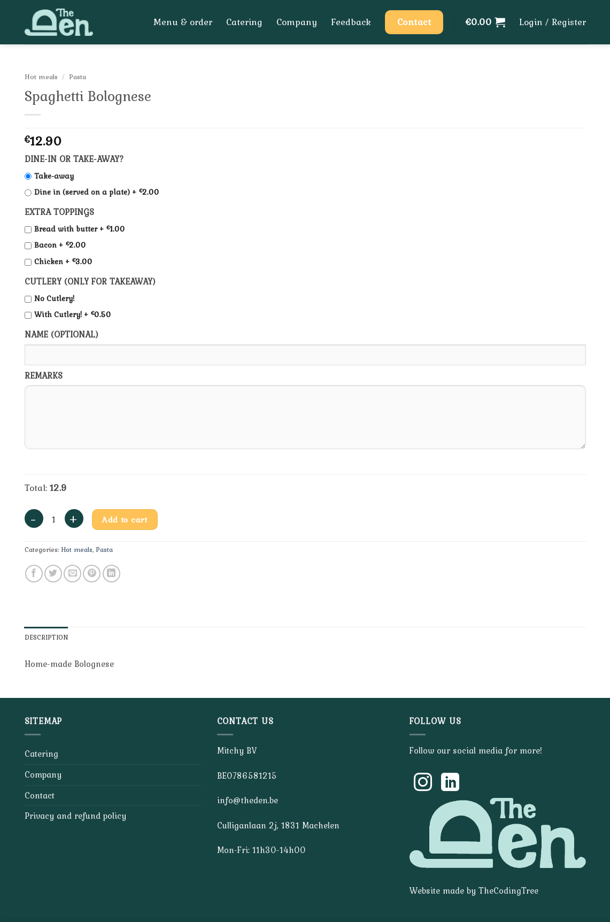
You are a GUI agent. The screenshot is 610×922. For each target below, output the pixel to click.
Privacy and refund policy (75, 815)
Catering (244, 22)
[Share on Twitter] (53, 573)
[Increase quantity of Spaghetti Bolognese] (74, 518)
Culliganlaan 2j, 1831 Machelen (278, 825)
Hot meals (41, 76)
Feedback (351, 22)
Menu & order (182, 22)
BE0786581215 (247, 775)
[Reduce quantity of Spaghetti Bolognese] (34, 518)
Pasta (77, 76)
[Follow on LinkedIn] (450, 783)
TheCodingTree (508, 890)
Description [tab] (46, 637)
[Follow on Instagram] (423, 783)
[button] (485, 22)
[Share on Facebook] (34, 573)
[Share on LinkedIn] (111, 573)
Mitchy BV (237, 750)
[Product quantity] (54, 520)
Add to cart (124, 519)
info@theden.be (247, 800)
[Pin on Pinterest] (92, 573)
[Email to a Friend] (72, 573)
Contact (40, 795)
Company (296, 22)
